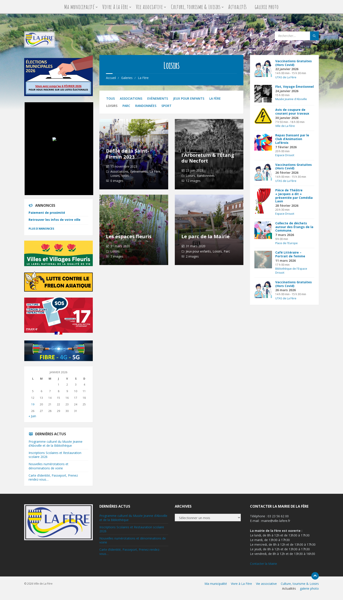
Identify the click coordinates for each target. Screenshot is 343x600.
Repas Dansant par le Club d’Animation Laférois (292, 139)
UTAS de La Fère (285, 77)
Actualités (237, 7)
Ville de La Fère (285, 126)
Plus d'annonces (41, 228)
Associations (131, 98)
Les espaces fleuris (128, 236)
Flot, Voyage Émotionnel (294, 86)
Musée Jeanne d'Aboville (291, 99)
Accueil (111, 78)
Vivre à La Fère (115, 7)
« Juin (32, 416)
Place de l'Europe (286, 243)
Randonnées (145, 106)
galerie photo (267, 7)
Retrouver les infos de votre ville (54, 220)
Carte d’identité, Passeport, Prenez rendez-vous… (53, 477)
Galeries (127, 78)
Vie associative (149, 7)
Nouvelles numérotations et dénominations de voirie (48, 466)
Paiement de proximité (47, 212)
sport (166, 106)
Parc (126, 106)
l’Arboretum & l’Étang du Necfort (207, 158)
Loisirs (115, 176)
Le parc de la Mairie (205, 236)
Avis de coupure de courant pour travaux (292, 111)
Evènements (157, 98)
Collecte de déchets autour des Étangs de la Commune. (294, 227)
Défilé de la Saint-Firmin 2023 (127, 153)
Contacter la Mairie (263, 564)
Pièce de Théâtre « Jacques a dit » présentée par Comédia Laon (294, 195)
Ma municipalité (79, 7)
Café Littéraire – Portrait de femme (290, 254)
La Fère (143, 78)
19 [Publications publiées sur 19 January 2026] (32, 404)
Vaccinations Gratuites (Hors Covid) (293, 63)
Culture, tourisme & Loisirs (196, 7)
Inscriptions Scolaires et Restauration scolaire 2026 (55, 455)
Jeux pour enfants (188, 98)
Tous (110, 98)
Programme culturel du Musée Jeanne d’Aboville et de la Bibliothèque (55, 443)
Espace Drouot (284, 155)
